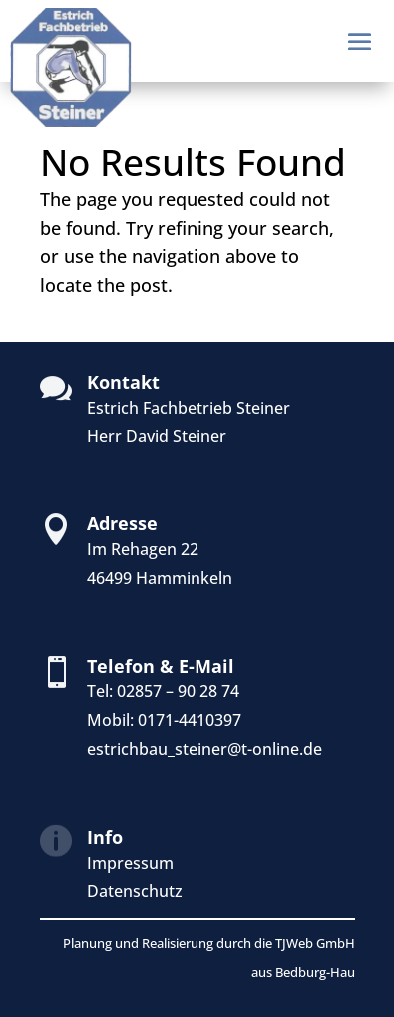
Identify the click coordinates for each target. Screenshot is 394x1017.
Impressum (130, 863)
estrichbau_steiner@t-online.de (204, 749)
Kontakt (123, 382)
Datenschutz (135, 891)
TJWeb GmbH (315, 943)
